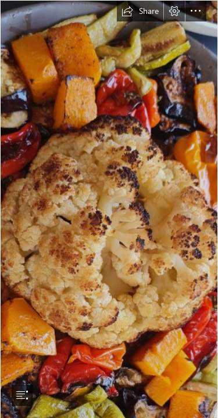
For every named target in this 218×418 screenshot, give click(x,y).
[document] (109, 209)
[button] (140, 11)
